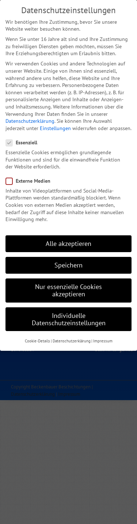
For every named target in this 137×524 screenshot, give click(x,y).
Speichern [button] (68, 260)
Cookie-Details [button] (37, 336)
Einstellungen (55, 123)
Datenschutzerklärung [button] (72, 336)
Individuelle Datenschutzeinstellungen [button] (69, 314)
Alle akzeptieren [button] (68, 239)
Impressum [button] (103, 336)
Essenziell (24, 137)
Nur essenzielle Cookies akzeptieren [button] (68, 286)
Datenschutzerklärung (29, 116)
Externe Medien (31, 176)
